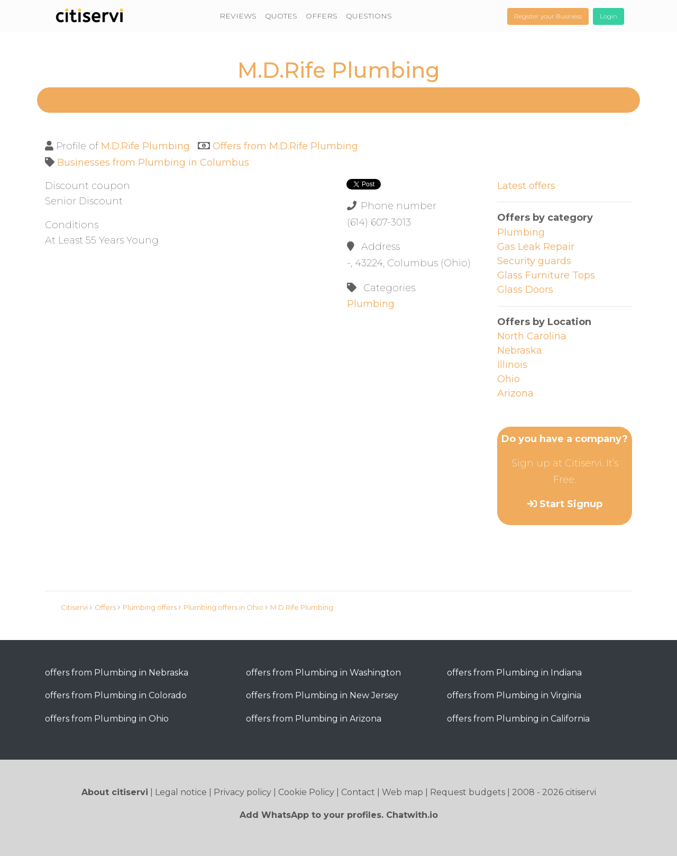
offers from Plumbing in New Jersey (322, 695)
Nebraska (519, 350)
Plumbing (371, 304)
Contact (358, 792)
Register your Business (548, 16)
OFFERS (321, 16)
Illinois (512, 365)
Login (608, 16)
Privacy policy (242, 792)
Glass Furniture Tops (546, 275)
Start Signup (570, 504)
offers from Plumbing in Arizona (313, 719)
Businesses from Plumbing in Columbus (153, 162)
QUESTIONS (369, 16)
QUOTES (281, 16)
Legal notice (181, 792)
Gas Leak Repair (535, 247)
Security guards (534, 261)
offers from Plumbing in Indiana (514, 673)
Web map (402, 792)
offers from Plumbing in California (518, 719)
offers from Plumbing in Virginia (514, 695)
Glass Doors (525, 289)
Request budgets (467, 792)
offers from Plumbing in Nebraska (116, 673)
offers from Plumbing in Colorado (116, 695)
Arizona (515, 393)
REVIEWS (238, 16)
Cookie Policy (306, 792)
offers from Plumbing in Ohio (107, 719)
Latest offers (526, 186)
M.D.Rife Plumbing (145, 146)
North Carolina (531, 336)
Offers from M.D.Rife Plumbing (285, 146)
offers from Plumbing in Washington (323, 673)
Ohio (508, 379)
